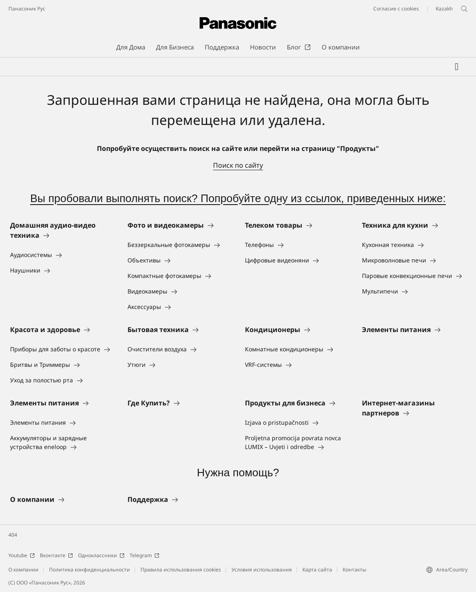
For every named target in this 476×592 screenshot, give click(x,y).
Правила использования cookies (180, 569)
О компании (23, 569)
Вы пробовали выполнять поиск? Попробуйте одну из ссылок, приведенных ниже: (238, 198)
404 (12, 534)
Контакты (354, 569)
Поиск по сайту (238, 165)
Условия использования (261, 569)
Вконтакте (56, 555)
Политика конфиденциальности (89, 569)
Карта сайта (317, 569)
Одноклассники (101, 555)
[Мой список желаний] (456, 66)
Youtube (21, 555)
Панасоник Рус (26, 8)
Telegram (144, 555)
